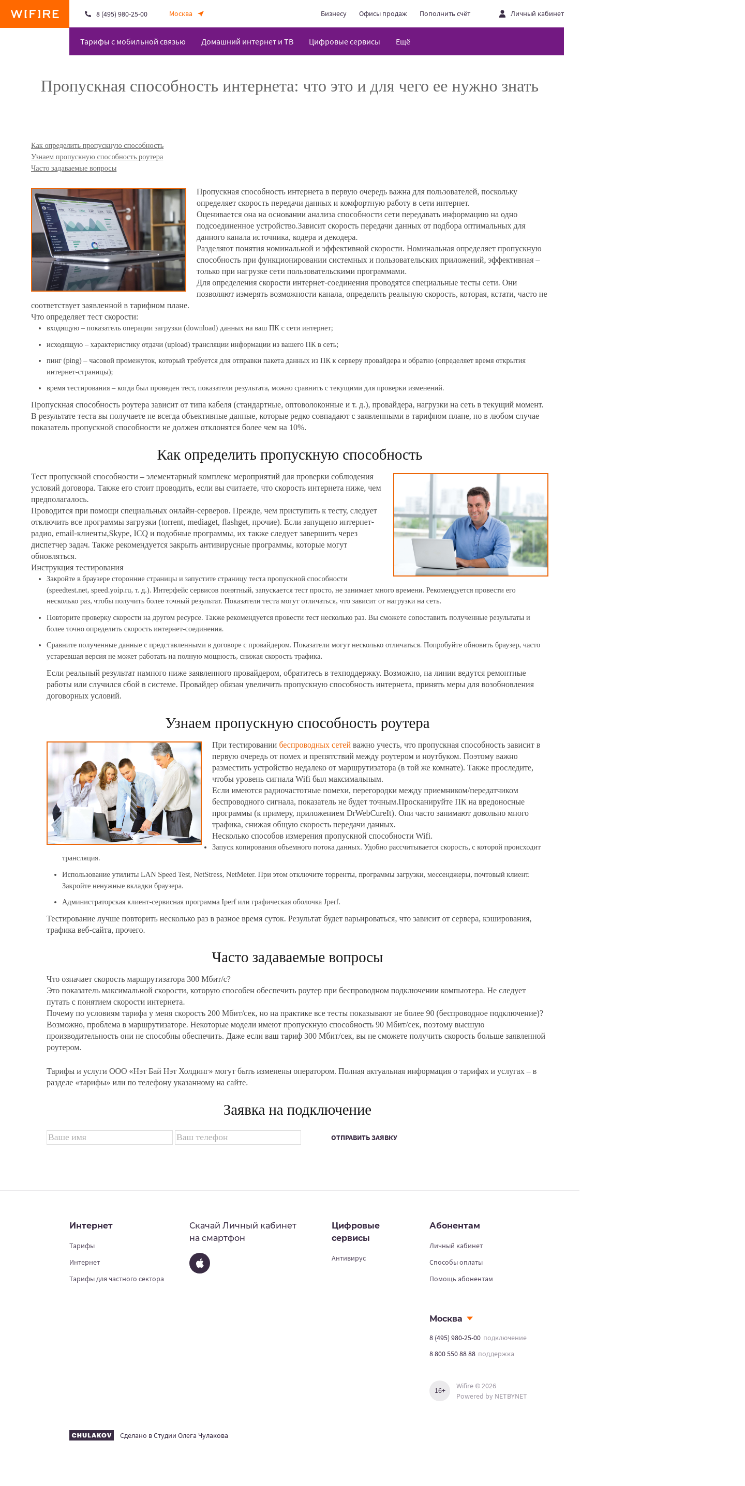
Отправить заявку (364, 1137)
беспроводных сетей (315, 744)
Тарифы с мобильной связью (133, 41)
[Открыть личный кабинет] (531, 13)
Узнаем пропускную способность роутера (97, 157)
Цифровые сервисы (344, 41)
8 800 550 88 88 (452, 1353)
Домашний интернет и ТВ (247, 41)
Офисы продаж (383, 13)
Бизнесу (334, 13)
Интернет (84, 1262)
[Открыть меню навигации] (407, 41)
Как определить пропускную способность (97, 145)
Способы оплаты (456, 1262)
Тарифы (82, 1245)
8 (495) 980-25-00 (455, 1337)
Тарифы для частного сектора (116, 1278)
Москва (446, 1319)
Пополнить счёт (445, 13)
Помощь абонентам (461, 1278)
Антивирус (349, 1258)
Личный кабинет (456, 1245)
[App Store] (199, 1263)
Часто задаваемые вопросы (73, 168)
